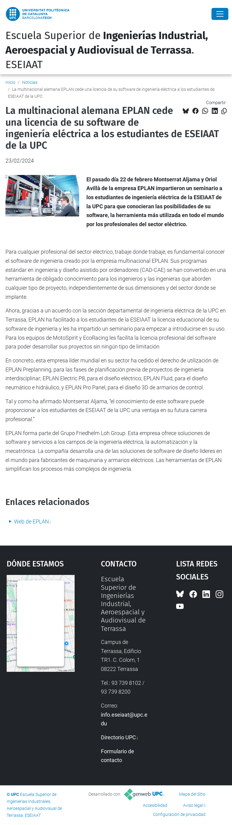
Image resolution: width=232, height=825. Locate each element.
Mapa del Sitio (192, 794)
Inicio (10, 82)
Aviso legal (193, 805)
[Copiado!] (224, 111)
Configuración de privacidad (179, 814)
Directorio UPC (118, 737)
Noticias (29, 82)
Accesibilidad (155, 805)
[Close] (219, 14)
